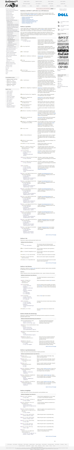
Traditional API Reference (11, 35)
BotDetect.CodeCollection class (28, 19)
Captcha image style (47, 375)
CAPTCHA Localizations (10, 17)
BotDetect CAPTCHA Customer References (63, 10)
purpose (40, 285)
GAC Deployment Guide (11, 46)
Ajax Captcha (9, 104)
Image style (40, 87)
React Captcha (9, 93)
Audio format (40, 117)
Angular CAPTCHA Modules (11, 52)
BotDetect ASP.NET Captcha (32, 14)
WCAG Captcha (9, 99)
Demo (31, 5)
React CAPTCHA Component (11, 55)
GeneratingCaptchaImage (46, 188)
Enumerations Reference (12, 44)
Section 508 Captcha (10, 97)
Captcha (42, 29)
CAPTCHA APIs (9, 56)
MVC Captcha (9, 101)
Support (7, 69)
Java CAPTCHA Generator (11, 48)
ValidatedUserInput (45, 227)
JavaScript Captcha (10, 103)
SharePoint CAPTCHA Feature (12, 27)
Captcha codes (33, 268)
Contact (47, 445)
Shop (36, 445)
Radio (60, 78)
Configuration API (11, 41)
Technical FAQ (9, 34)
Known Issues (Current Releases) (12, 10)
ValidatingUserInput (45, 219)
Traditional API (9, 21)
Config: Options (10, 28)
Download (24, 5)
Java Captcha (39, 3)
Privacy (51, 445)
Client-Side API (10, 38)
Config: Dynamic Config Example (13, 31)
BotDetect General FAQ (10, 62)
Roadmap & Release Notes (11, 63)
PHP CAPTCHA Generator (11, 49)
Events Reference (11, 45)
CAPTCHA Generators (10, 18)
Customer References (10, 11)
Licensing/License (45, 5)
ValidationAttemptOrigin (42, 169)
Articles (7, 72)
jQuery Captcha (9, 92)
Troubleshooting (10, 32)
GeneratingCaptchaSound (46, 204)
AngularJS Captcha (38, 1)
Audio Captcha (9, 95)
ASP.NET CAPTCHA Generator (11, 20)
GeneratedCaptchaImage (46, 196)
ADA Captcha (9, 100)
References (58, 5)
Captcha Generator (22, 445)
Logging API (10, 42)
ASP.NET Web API (11, 37)
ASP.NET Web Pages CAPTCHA (13, 25)
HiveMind (61, 79)
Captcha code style (47, 368)
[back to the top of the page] (51, 234)
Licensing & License (9, 66)
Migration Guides (9, 65)
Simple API (10, 60)
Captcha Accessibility (9, 70)
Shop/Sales (51, 5)
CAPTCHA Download (10, 14)
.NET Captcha (9, 444)
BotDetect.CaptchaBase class (27, 17)
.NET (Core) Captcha (26, 3)
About (7, 73)
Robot (60, 81)
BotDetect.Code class (26, 18)
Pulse (60, 83)
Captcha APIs (63, 3)
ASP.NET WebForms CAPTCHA (12, 24)
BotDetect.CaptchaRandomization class (29, 21)
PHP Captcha (51, 3)
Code (50, 280)
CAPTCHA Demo (9, 13)
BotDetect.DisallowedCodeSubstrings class (30, 20)
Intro (7, 58)
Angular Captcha (10, 91)
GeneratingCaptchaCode (46, 173)
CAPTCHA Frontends (10, 51)
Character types (40, 56)
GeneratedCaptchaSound (46, 211)
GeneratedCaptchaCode (46, 181)
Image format (40, 97)
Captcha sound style (47, 381)
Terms (54, 445)
